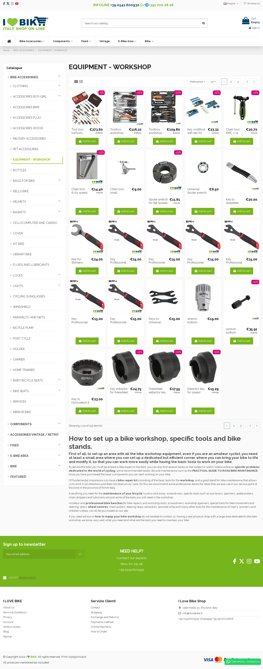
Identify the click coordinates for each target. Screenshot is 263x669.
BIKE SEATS (21, 391)
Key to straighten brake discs (233, 203)
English (231, 3)
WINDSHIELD (22, 307)
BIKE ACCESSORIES (24, 77)
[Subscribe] (80, 554)
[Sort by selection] (198, 81)
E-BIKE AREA (19, 455)
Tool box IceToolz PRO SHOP (79, 133)
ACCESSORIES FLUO (27, 117)
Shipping (96, 612)
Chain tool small (117, 191)
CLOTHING (20, 86)
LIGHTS (18, 286)
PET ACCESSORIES (25, 149)
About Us (8, 607)
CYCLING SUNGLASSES (29, 296)
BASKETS (19, 212)
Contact (95, 607)
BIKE (13, 466)
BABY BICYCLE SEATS (28, 380)
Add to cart (87, 141)
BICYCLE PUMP (23, 327)
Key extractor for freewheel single (119, 392)
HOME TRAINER (24, 370)
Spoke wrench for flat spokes (158, 201)
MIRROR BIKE (22, 412)
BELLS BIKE (21, 191)
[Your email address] (39, 554)
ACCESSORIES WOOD (28, 128)
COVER (18, 233)
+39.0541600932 (188, 618)
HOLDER (19, 349)
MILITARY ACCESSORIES (29, 138)
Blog (6, 631)
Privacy (7, 617)
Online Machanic (101, 626)
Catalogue (14, 68)
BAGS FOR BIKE (24, 180)
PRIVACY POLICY (27, 577)
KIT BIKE (18, 243)
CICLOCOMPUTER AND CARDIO (35, 223)
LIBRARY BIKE (22, 254)
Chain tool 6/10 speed (79, 191)
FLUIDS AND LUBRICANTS (31, 264)
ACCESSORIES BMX (26, 107)
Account (8, 622)
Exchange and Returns (105, 617)
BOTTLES (19, 170)
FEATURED (18, 476)
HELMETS (19, 201)
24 (213, 81)
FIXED (14, 445)
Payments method (102, 622)
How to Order (99, 631)
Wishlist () (251, 3)
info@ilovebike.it (192, 613)
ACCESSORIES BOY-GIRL (30, 96)
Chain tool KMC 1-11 (233, 131)
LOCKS (18, 275)
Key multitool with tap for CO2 (196, 133)
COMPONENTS (20, 424)
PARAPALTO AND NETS (29, 317)
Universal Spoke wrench (196, 191)
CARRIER (19, 359)
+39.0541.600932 (124, 5)
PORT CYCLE (22, 338)
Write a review (12, 626)
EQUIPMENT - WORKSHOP (31, 159)
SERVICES (19, 401)
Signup (7, 636)
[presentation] (34, 567)
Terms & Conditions (15, 612)
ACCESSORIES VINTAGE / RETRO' (34, 434)
